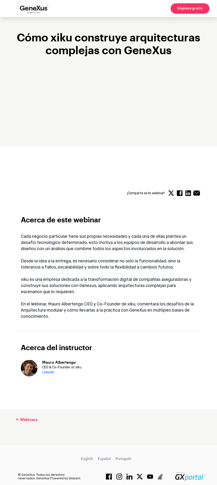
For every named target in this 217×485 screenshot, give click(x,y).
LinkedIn (48, 372)
